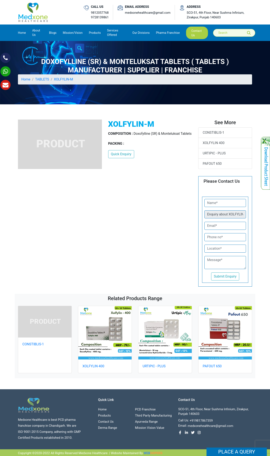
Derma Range (107, 429)
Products (104, 417)
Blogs (53, 32)
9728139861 (100, 17)
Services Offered (112, 33)
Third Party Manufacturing (153, 417)
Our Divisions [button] (141, 32)
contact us (196, 33)
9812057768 (100, 13)
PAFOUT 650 (212, 164)
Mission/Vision (73, 32)
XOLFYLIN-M (63, 79)
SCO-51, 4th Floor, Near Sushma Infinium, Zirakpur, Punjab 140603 (215, 15)
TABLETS (42, 79)
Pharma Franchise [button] (168, 32)
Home (22, 32)
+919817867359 (201, 422)
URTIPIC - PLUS (214, 153)
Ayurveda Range (146, 423)
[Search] (237, 33)
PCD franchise (145, 411)
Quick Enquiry (121, 154)
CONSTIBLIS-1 (213, 133)
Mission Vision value (149, 429)
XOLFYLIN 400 (213, 143)
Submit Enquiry (225, 276)
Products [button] (95, 32)
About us (36, 33)
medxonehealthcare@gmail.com (147, 13)
